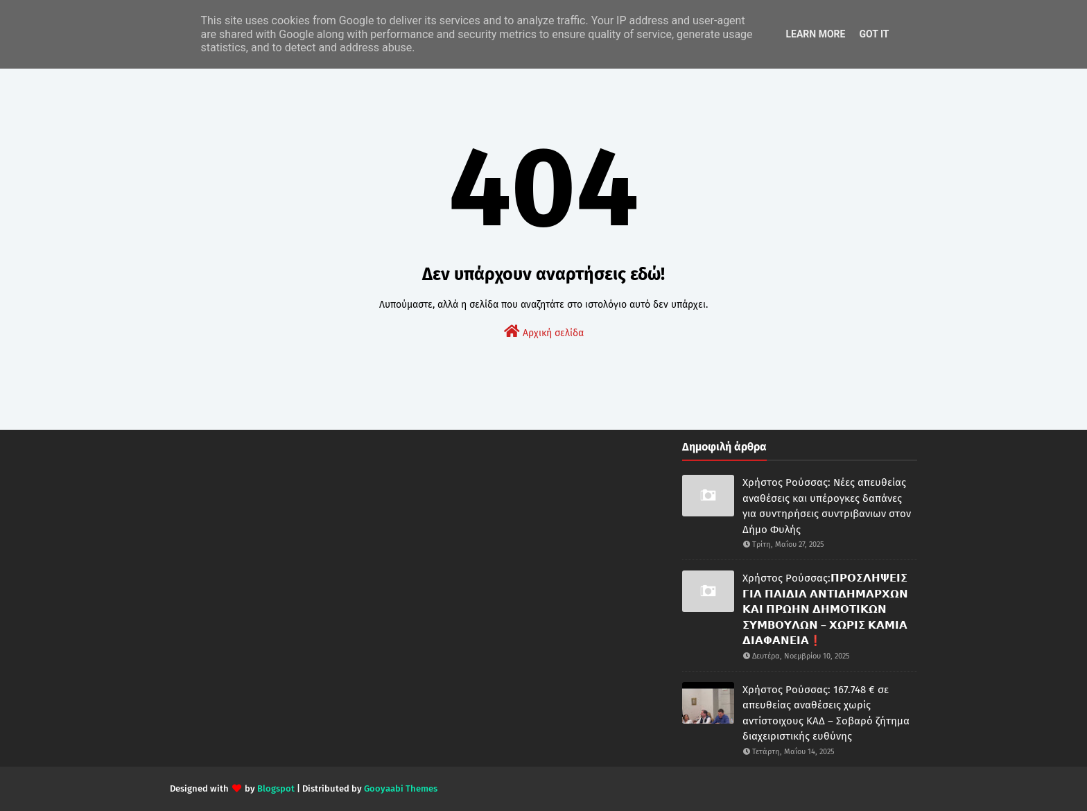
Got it (874, 34)
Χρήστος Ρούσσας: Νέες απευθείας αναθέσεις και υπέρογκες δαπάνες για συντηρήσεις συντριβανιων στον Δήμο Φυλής (826, 506)
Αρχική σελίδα (544, 331)
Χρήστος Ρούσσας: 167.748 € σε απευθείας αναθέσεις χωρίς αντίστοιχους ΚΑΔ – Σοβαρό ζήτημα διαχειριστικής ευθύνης (826, 713)
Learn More (815, 34)
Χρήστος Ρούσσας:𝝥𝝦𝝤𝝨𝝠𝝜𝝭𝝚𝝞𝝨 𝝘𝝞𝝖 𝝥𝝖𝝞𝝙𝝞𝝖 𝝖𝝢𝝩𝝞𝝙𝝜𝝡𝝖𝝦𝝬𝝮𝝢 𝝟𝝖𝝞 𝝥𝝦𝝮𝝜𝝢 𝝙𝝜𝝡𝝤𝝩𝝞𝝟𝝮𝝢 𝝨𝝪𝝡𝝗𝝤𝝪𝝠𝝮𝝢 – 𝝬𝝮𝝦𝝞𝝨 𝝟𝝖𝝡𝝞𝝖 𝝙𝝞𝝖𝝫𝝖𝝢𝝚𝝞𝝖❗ (825, 609)
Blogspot (276, 788)
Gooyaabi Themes (400, 788)
